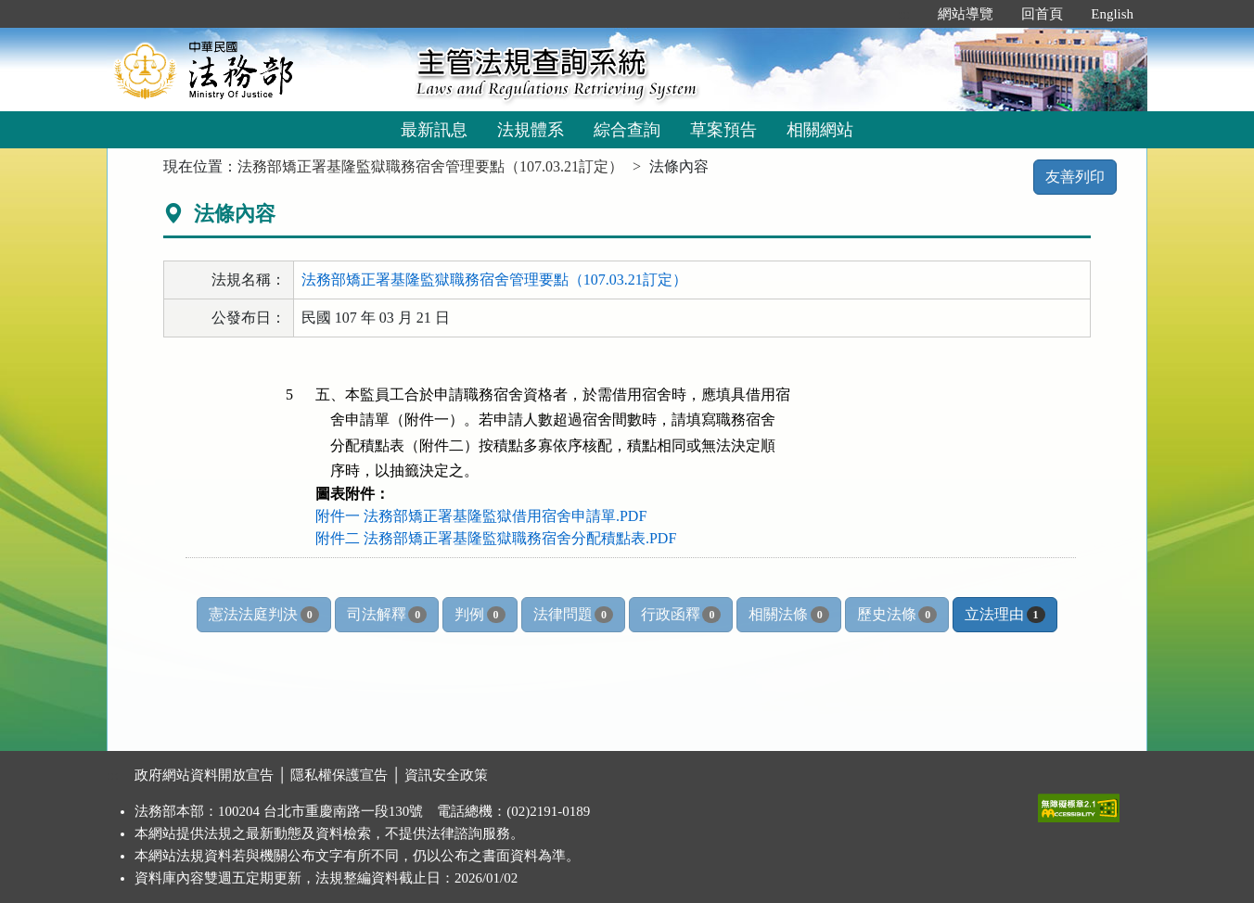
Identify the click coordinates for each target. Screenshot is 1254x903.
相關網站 (820, 130)
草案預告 (723, 130)
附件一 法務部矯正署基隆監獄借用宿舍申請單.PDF (480, 516)
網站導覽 (965, 13)
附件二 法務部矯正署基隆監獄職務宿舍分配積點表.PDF (495, 538)
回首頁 (1042, 13)
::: (905, 13)
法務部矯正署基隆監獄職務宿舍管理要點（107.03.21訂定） (430, 166)
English (1112, 13)
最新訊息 (434, 130)
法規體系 (530, 130)
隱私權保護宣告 (339, 775)
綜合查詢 (627, 130)
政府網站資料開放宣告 (204, 775)
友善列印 (1075, 176)
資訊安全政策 (446, 775)
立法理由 (1004, 614)
